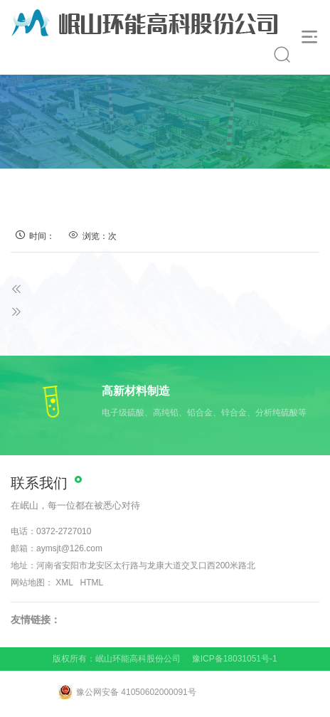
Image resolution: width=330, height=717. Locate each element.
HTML (92, 583)
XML (64, 583)
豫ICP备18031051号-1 (234, 659)
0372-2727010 (63, 531)
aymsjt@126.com (69, 548)
